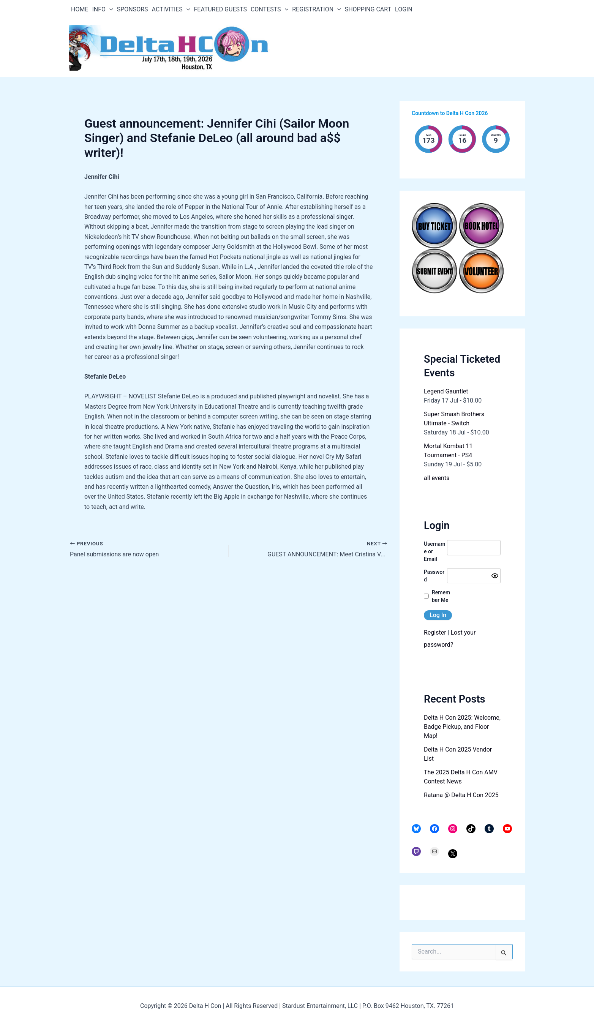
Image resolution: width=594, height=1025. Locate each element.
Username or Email (434, 551)
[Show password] (495, 576)
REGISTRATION (316, 9)
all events (436, 478)
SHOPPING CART (368, 9)
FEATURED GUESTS (220, 9)
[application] (109, 9)
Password (434, 576)
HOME (79, 9)
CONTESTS (269, 9)
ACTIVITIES (171, 9)
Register (435, 632)
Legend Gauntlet (446, 391)
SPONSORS (132, 9)
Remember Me (441, 596)
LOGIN (403, 9)
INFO (102, 9)
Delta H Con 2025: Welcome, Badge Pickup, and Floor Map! (462, 726)
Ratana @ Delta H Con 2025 (461, 795)
